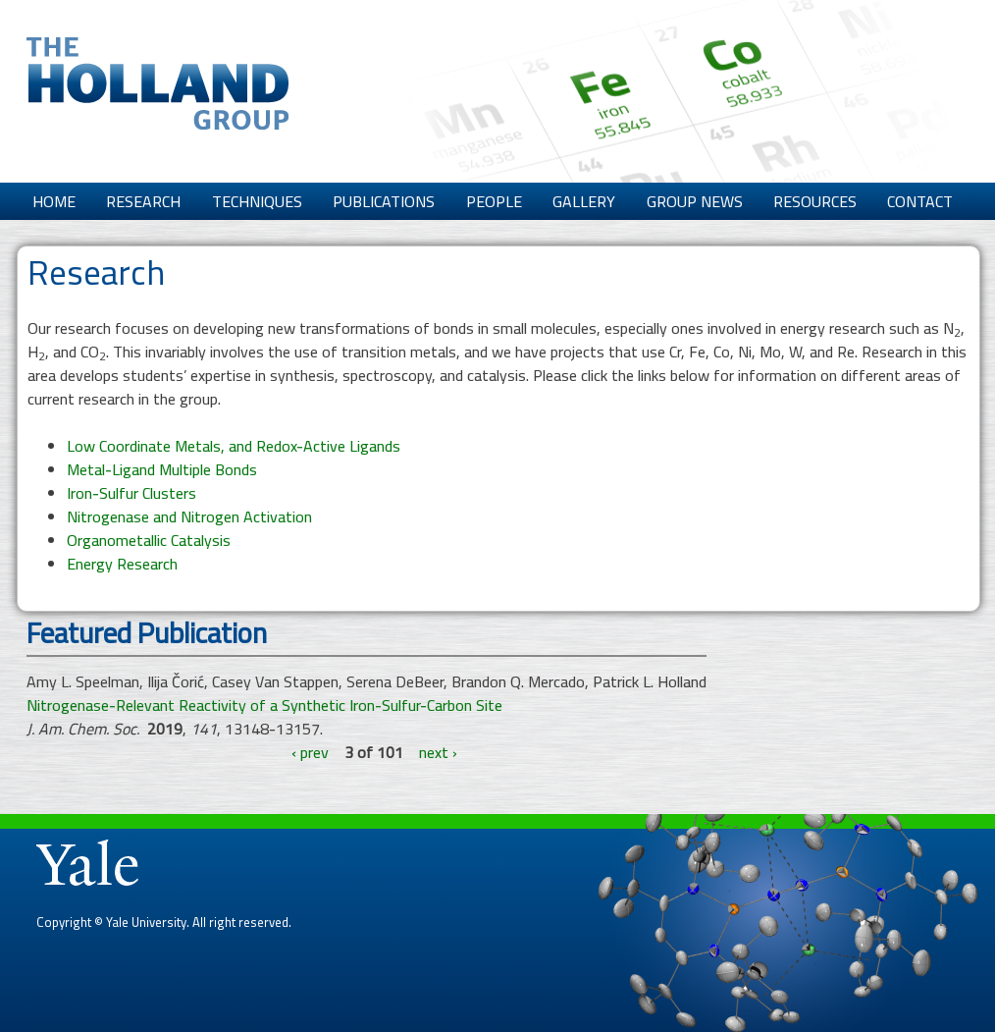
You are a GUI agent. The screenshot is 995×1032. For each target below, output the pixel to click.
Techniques (257, 201)
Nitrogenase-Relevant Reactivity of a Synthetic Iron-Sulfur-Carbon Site (264, 705)
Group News (695, 201)
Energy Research (122, 563)
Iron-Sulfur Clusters (131, 493)
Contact (920, 201)
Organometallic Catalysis (149, 540)
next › (438, 752)
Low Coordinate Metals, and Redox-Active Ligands (233, 446)
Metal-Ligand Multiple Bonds (162, 469)
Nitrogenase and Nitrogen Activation (189, 516)
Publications (384, 201)
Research (143, 201)
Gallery (583, 201)
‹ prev (310, 752)
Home (54, 201)
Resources (815, 201)
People (494, 201)
